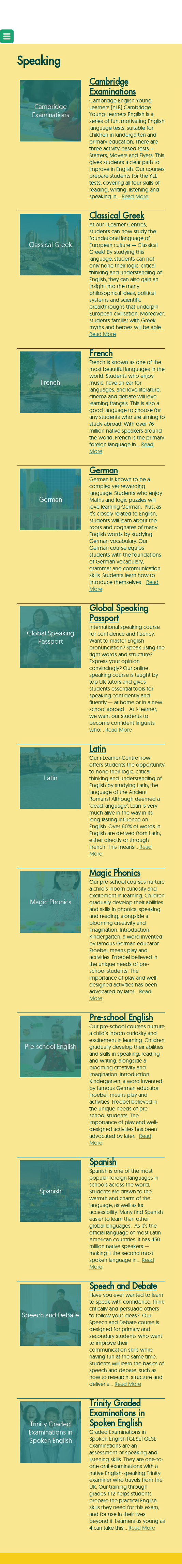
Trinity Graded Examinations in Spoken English (117, 1413)
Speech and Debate (123, 1286)
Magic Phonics (114, 873)
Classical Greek (116, 216)
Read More (135, 196)
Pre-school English (121, 1018)
